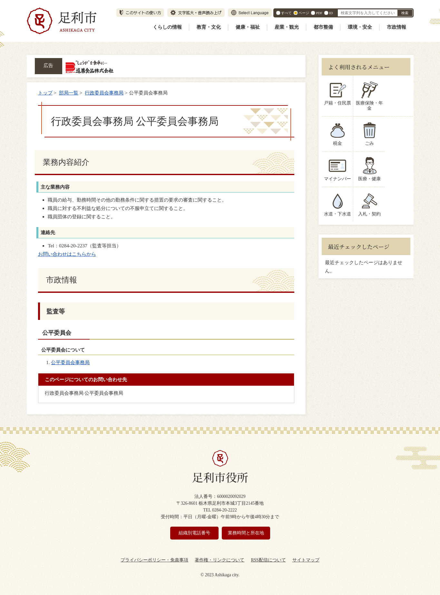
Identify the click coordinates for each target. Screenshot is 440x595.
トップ (45, 92)
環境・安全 (360, 27)
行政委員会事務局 (104, 92)
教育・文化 (209, 27)
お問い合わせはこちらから (67, 254)
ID (331, 13)
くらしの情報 (167, 27)
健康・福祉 (248, 27)
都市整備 (323, 27)
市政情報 (396, 27)
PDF (319, 13)
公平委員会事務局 (70, 362)
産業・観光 (287, 27)
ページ (303, 13)
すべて (286, 13)
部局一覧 (68, 92)
